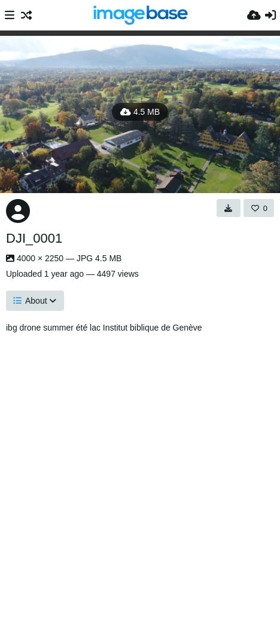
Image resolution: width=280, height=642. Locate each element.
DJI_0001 (34, 238)
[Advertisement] (140, 484)
